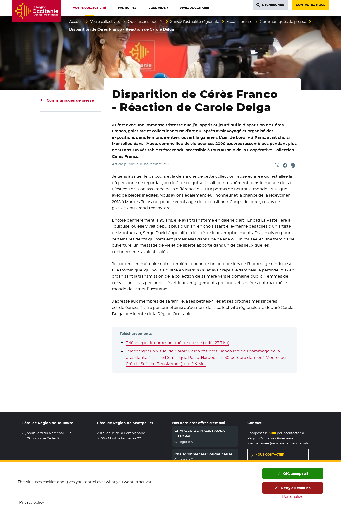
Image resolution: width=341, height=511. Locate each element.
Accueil (76, 21)
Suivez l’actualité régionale (194, 21)
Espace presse (239, 21)
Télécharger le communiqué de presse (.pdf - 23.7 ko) (177, 342)
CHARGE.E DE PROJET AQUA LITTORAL (199, 433)
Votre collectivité (105, 21)
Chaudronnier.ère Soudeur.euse (203, 454)
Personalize (292, 496)
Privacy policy (31, 502)
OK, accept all (292, 473)
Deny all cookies (293, 488)
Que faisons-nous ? (145, 21)
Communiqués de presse (283, 21)
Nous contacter (269, 454)
